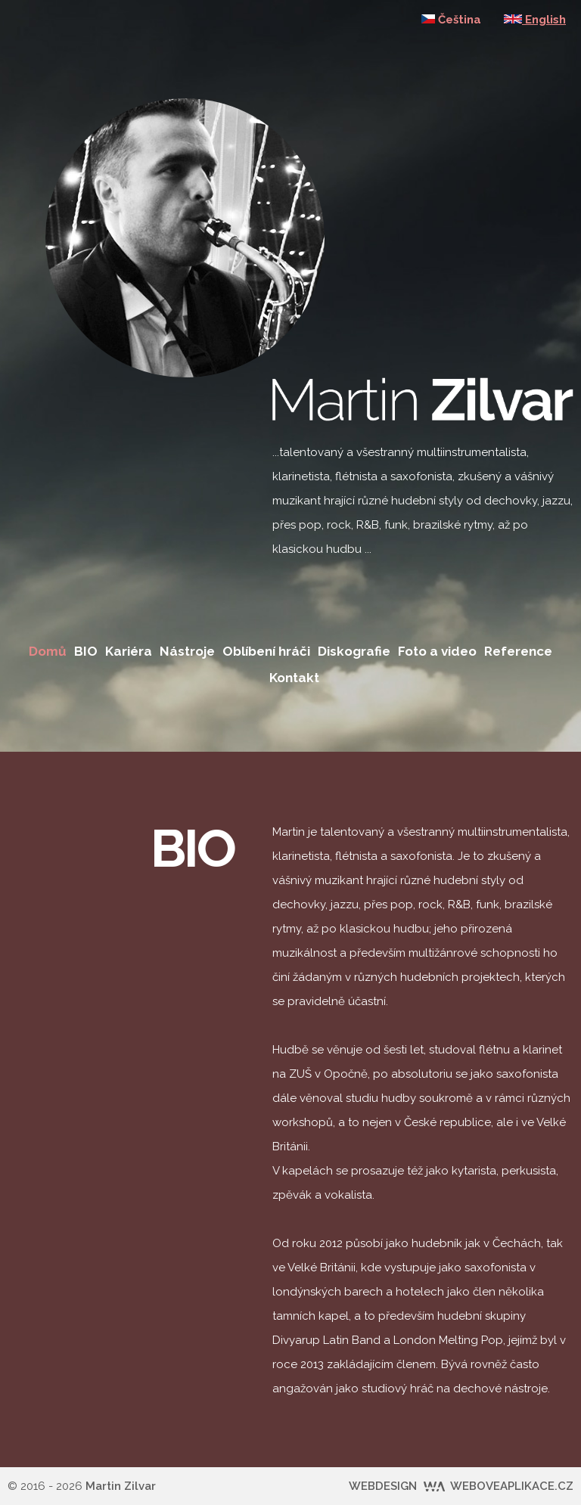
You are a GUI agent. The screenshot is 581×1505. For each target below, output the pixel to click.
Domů (48, 651)
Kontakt (294, 677)
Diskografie (354, 651)
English (535, 19)
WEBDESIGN (461, 1486)
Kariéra (128, 651)
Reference (518, 651)
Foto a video (437, 651)
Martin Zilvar (120, 1486)
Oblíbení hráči (266, 651)
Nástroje (187, 651)
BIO (86, 651)
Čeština (451, 19)
